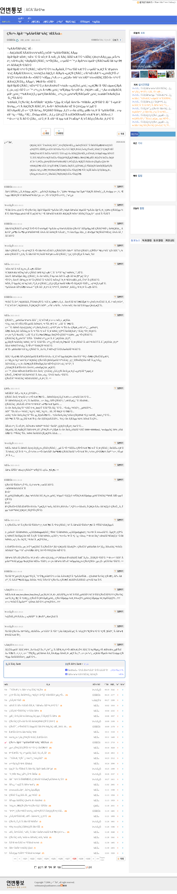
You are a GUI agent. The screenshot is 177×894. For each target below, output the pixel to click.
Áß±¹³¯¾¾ (163, 2)
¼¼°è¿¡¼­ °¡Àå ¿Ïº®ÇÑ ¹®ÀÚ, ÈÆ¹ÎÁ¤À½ (28, 737)
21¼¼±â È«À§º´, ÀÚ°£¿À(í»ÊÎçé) (24, 790)
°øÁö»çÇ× (172, 2)
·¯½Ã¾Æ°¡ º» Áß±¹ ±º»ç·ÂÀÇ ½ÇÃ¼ (26, 689)
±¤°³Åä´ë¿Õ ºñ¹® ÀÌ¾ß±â (20, 763)
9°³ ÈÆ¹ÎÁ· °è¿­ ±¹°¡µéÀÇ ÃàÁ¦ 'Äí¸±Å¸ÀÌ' (28, 753)
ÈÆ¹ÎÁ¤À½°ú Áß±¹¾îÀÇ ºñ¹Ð (23, 732)
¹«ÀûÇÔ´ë (9, 590)
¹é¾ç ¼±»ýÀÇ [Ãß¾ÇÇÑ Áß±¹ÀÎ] (24, 826)
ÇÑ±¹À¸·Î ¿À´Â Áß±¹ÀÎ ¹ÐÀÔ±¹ (23, 821)
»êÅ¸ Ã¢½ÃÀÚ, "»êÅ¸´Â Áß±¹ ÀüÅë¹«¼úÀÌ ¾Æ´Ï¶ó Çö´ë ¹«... (37, 832)
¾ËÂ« (7, 264)
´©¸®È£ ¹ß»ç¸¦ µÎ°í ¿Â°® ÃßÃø (23, 774)
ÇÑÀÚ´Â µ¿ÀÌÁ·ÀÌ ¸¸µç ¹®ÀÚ (23, 795)
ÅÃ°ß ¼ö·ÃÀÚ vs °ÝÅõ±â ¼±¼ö (24, 842)
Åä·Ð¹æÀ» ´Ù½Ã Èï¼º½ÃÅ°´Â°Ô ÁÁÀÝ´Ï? (88, 670)
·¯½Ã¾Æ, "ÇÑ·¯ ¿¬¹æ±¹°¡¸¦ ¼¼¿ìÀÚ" (26, 758)
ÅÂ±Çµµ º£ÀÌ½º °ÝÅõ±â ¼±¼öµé (25, 853)
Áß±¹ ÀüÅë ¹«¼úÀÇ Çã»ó (21, 848)
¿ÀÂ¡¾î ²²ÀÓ (15, 700)
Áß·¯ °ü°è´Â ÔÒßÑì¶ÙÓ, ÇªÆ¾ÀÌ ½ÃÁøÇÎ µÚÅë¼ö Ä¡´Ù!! (36, 779)
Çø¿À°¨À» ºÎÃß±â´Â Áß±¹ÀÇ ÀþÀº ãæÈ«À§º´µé (31, 768)
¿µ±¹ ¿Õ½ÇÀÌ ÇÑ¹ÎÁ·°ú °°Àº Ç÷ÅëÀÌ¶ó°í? (28, 747)
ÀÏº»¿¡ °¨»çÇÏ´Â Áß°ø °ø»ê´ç (22, 784)
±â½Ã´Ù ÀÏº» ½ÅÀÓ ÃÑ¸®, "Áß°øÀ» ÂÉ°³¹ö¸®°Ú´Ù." (34, 705)
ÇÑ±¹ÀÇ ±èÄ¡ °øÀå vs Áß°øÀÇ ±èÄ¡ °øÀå (28, 837)
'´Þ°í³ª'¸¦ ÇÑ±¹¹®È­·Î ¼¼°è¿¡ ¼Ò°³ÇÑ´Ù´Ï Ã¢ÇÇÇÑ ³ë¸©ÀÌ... (36, 811)
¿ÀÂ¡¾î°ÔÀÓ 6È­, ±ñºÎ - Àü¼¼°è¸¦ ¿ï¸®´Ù (28, 816)
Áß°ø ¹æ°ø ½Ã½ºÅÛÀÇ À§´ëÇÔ (82, 674)
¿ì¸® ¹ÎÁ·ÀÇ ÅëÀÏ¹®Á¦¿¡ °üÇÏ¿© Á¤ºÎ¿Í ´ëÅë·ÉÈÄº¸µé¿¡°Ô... (36, 695)
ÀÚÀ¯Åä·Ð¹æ (35, 9)
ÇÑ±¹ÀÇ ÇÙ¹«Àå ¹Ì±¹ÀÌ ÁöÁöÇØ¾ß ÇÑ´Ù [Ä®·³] (32, 721)
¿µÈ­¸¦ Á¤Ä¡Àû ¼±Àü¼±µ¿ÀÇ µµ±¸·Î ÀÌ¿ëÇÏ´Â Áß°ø (33, 716)
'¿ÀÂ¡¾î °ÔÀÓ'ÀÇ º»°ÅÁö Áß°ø (24, 710)
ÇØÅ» (7, 388)
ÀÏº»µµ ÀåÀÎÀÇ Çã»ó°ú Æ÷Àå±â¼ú (25, 800)
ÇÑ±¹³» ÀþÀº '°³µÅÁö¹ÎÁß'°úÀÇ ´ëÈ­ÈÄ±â (29, 742)
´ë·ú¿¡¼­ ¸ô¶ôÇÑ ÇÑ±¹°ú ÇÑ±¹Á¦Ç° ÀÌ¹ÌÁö (28, 805)
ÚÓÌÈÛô (11, 40)
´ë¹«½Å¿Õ (9, 205)
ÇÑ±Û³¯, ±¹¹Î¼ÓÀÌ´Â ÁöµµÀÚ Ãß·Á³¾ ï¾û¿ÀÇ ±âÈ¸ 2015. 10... (38, 726)
